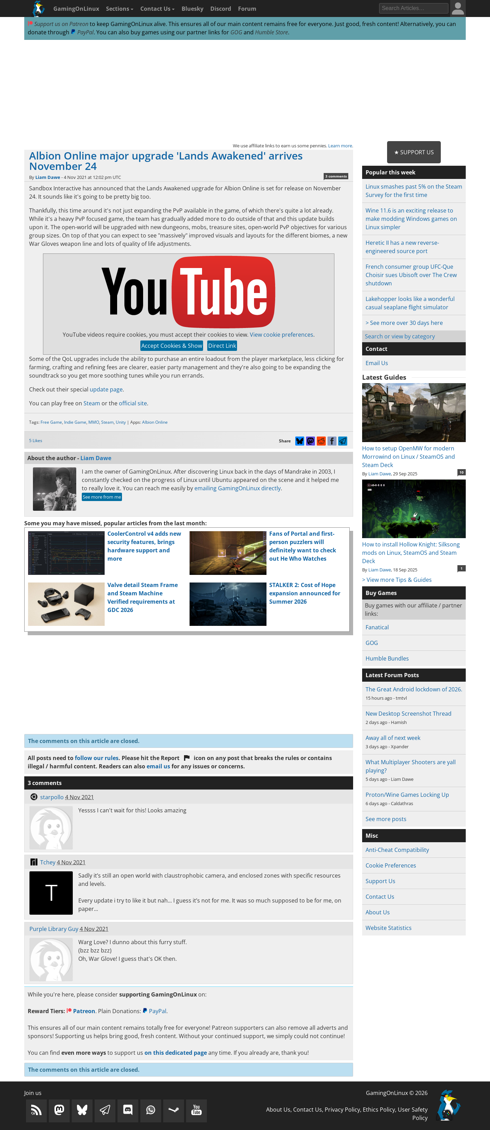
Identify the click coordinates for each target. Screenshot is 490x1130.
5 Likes (35, 440)
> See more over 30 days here (404, 323)
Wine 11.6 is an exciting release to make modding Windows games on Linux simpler (411, 219)
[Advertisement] (245, 90)
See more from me (102, 497)
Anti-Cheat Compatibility (397, 850)
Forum (247, 8)
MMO (93, 422)
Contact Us (157, 8)
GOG (236, 32)
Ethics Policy (379, 1109)
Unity (121, 422)
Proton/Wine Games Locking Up (407, 795)
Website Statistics (389, 928)
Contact (376, 349)
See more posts (386, 819)
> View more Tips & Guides (397, 580)
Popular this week (390, 172)
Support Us (380, 881)
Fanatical (377, 627)
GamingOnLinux (76, 8)
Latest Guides (384, 377)
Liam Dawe (47, 177)
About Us (378, 912)
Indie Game (75, 422)
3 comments (336, 176)
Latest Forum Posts (392, 675)
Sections (119, 8)
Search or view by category (400, 336)
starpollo (52, 797)
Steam (92, 403)
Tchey (47, 862)
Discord (220, 8)
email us (158, 766)
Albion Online (155, 422)
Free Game (51, 422)
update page (106, 389)
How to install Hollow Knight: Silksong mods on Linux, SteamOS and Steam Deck (414, 548)
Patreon (81, 1011)
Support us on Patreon (58, 24)
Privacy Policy (342, 1109)
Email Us (377, 363)
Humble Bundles (387, 658)
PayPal (82, 32)
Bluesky (192, 8)
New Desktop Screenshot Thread (409, 713)
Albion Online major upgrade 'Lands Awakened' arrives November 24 (166, 160)
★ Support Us (414, 152)
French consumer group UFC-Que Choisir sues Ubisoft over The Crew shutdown (411, 275)
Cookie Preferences (391, 865)
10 (462, 472)
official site (133, 403)
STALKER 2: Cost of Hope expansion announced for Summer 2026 (304, 593)
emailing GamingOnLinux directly (237, 488)
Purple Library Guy (53, 929)
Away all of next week (393, 738)
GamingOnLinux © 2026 (397, 1093)
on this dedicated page (176, 1052)
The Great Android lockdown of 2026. (414, 689)
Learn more (340, 146)
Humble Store (271, 32)
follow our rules (97, 758)
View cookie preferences (281, 334)
